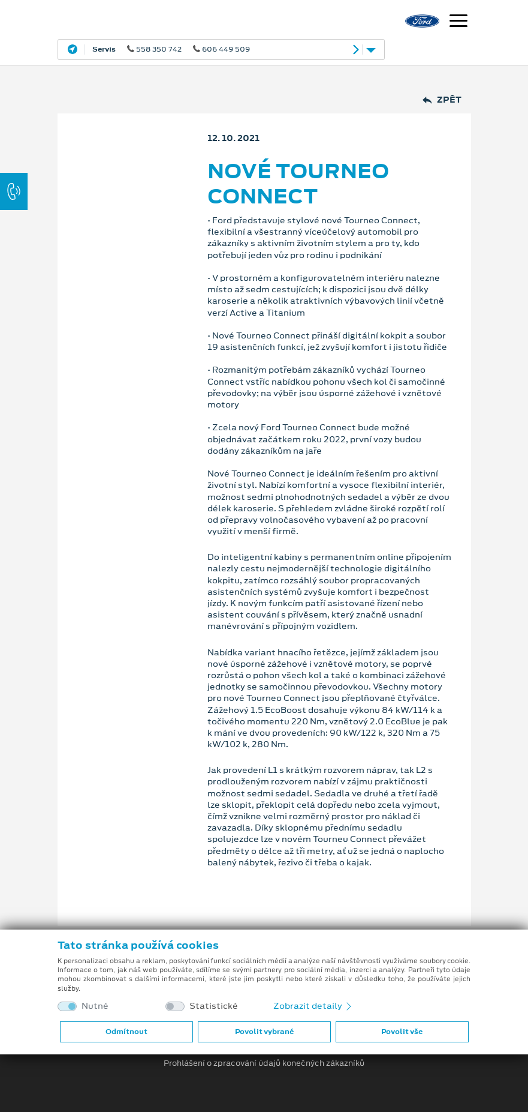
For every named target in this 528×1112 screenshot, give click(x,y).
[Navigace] (458, 22)
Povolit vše (402, 1031)
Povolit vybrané (264, 1031)
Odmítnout (126, 1031)
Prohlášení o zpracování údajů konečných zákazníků (264, 1063)
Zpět (442, 100)
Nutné (95, 1006)
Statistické (213, 1006)
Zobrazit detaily (313, 1006)
